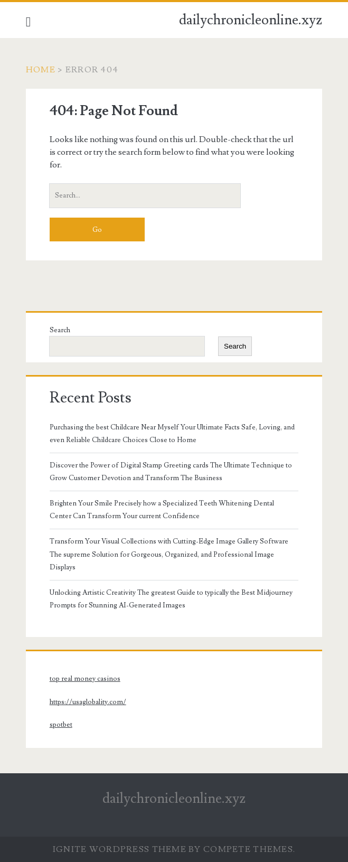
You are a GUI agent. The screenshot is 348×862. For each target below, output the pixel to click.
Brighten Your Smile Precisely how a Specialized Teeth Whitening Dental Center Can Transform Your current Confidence (162, 509)
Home (40, 69)
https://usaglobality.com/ (88, 702)
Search (60, 330)
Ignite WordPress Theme (119, 849)
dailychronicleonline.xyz (250, 20)
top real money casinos (85, 678)
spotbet (61, 724)
